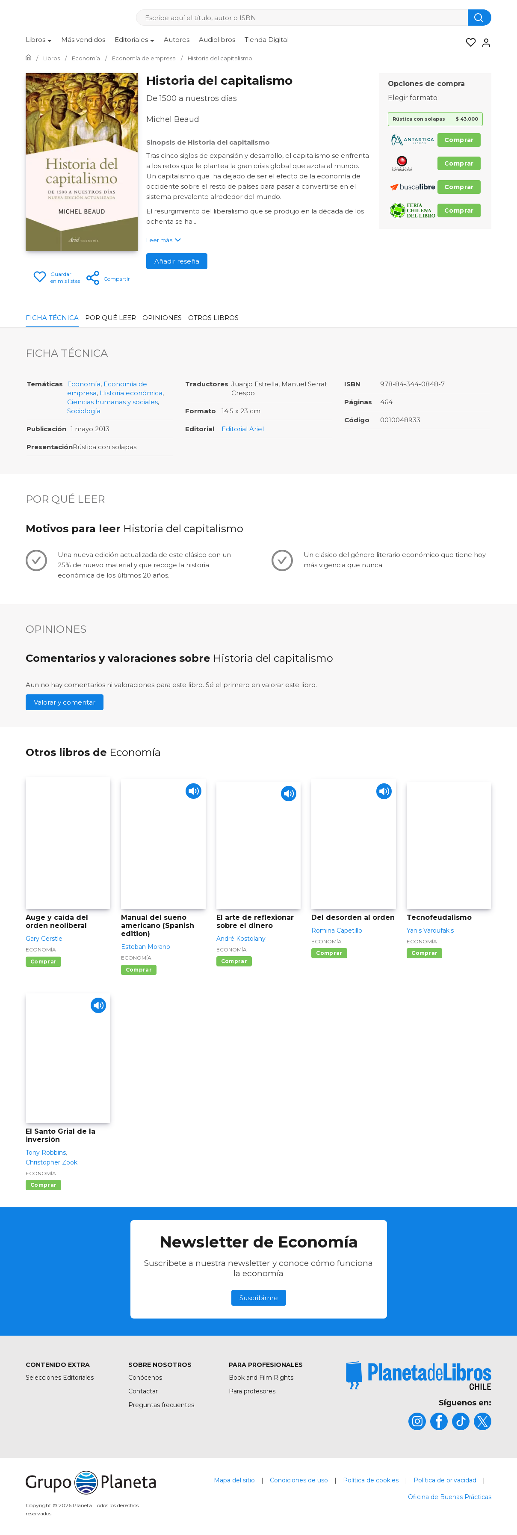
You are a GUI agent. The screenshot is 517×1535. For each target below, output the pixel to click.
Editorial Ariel (243, 429)
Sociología (83, 411)
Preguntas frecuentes (161, 1405)
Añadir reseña (176, 261)
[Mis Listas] (468, 43)
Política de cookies (371, 1480)
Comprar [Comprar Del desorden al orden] (329, 953)
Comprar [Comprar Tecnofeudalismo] (424, 953)
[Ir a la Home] (28, 58)
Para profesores (252, 1391)
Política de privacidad (445, 1480)
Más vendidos (83, 40)
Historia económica (131, 393)
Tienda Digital (267, 40)
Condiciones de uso (299, 1480)
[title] (418, 1375)
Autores (176, 40)
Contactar (143, 1391)
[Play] (191, 793)
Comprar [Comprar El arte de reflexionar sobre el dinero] (234, 961)
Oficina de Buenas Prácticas (449, 1497)
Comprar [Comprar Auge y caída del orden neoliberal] (43, 961)
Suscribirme (258, 1298)
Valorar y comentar (64, 702)
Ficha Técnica (52, 318)
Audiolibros (217, 40)
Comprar (459, 140)
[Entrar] (483, 43)
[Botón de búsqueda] (479, 17)
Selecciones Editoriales (60, 1377)
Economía (83, 384)
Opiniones (162, 318)
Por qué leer (110, 318)
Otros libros (213, 318)
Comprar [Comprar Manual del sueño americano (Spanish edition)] (139, 969)
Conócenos (145, 1377)
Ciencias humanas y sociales (112, 402)
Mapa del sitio (234, 1480)
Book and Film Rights (261, 1377)
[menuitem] (39, 43)
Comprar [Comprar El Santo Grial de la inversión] (43, 1185)
